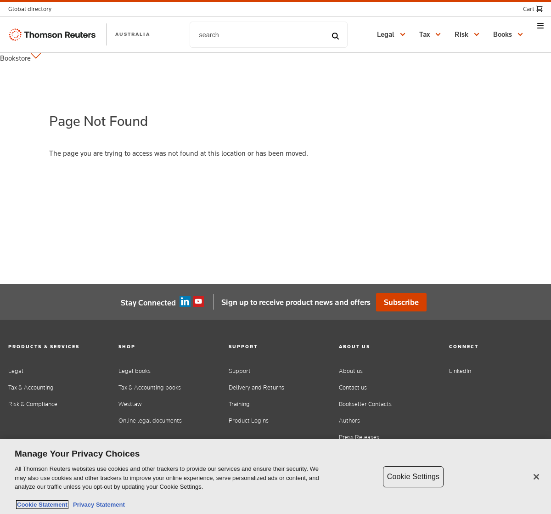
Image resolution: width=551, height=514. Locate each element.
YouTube (198, 301)
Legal (15, 371)
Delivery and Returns (256, 387)
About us (351, 371)
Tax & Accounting (31, 387)
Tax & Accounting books (149, 387)
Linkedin (185, 301)
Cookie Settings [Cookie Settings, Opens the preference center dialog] (413, 476)
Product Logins (249, 420)
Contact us (353, 387)
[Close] (536, 477)
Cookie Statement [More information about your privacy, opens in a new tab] (42, 504)
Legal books (134, 371)
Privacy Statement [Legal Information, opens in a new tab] (97, 504)
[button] (32, 9)
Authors (349, 420)
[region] (275, 476)
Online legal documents (150, 420)
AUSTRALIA (132, 34)
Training (239, 404)
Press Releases (359, 437)
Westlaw (129, 404)
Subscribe (401, 302)
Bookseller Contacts (365, 404)
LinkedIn (460, 371)
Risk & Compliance (32, 404)
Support (240, 371)
